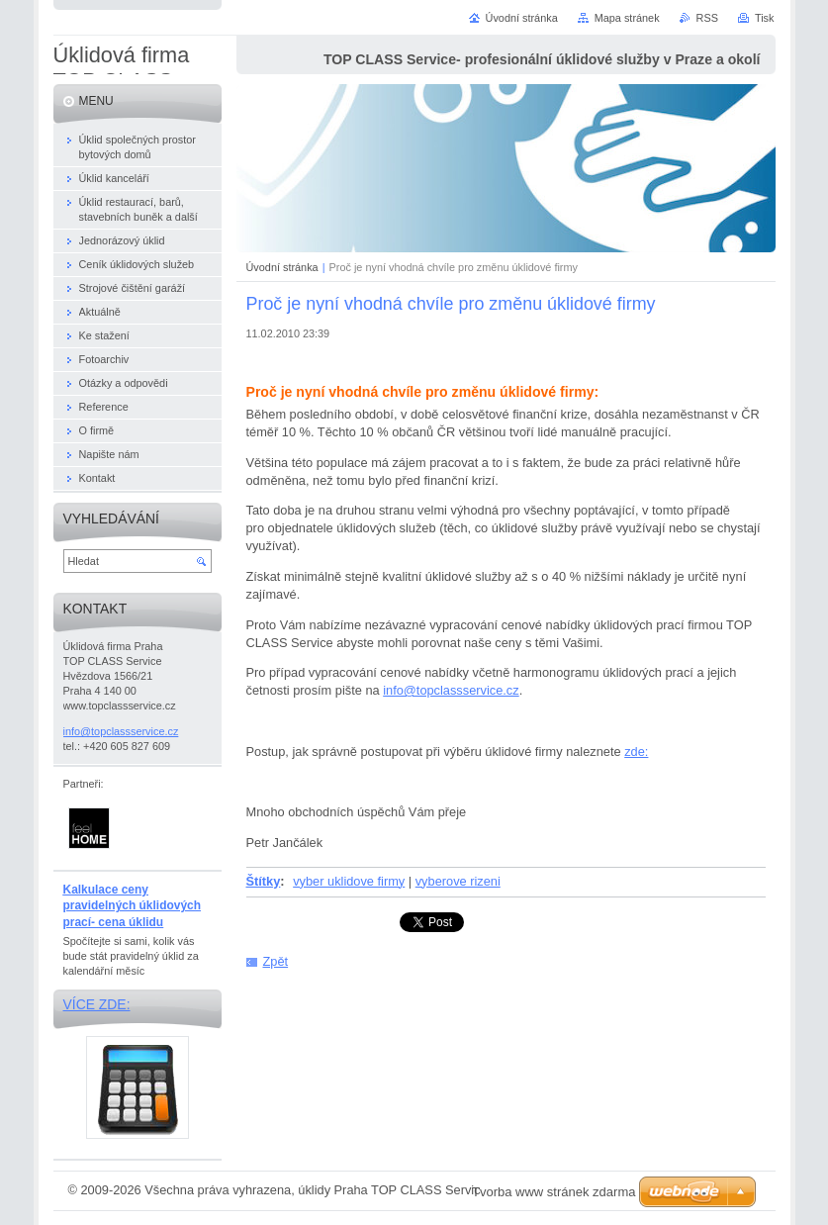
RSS (707, 18)
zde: (636, 751)
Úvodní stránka (282, 267)
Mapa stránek (627, 18)
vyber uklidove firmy (349, 881)
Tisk (765, 18)
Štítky (263, 881)
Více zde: (97, 1004)
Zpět (276, 961)
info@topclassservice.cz (450, 690)
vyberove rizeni (458, 881)
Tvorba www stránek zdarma (553, 1191)
